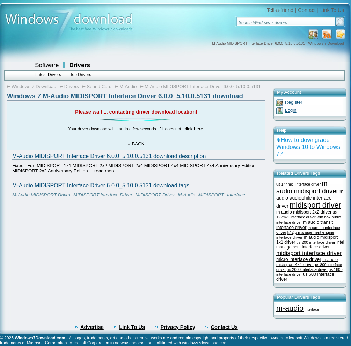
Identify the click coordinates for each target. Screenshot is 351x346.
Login (291, 110)
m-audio (290, 308)
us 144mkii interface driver (298, 184)
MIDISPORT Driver (155, 194)
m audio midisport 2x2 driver (303, 212)
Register (293, 102)
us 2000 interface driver (307, 269)
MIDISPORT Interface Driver (102, 194)
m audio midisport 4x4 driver (307, 262)
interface (312, 309)
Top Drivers (80, 74)
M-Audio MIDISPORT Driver (41, 194)
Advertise (92, 327)
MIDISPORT (211, 194)
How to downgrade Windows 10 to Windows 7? (308, 147)
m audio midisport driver (307, 187)
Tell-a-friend (280, 10)
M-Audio (128, 86)
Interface (236, 194)
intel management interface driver (310, 245)
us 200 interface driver (316, 242)
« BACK (136, 143)
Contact (307, 10)
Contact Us (224, 327)
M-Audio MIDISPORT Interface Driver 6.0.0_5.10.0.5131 (203, 86)
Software (47, 65)
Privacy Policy (178, 327)
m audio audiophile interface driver (310, 199)
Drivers (79, 65)
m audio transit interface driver (304, 224)
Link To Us (332, 10)
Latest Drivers (48, 74)
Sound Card (99, 86)
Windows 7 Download (34, 86)
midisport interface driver (309, 253)
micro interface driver (298, 259)
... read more (102, 170)
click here (193, 128)
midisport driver (315, 205)
